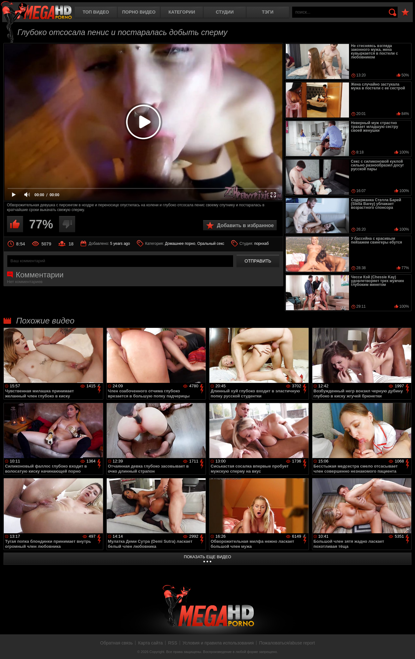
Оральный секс (210, 243)
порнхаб (261, 243)
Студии (224, 12)
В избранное (405, 12)
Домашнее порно (180, 243)
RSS (172, 642)
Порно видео (139, 12)
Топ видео (96, 12)
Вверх (406, 647)
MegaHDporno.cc (36, 11)
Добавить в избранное (245, 225)
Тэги (268, 12)
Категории (182, 12)
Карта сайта (150, 642)
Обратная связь (116, 642)
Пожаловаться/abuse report (287, 642)
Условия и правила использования (218, 642)
